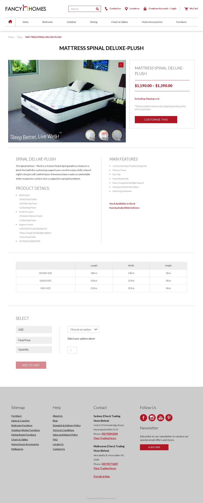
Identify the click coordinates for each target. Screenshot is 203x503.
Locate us (132, 8)
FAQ (55, 439)
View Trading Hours (105, 438)
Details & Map (102, 476)
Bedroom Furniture (21, 425)
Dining (93, 21)
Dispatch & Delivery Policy (67, 425)
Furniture (181, 21)
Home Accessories (152, 21)
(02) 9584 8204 (110, 434)
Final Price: (24, 340)
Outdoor (71, 21)
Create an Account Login (160, 8)
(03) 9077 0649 (110, 464)
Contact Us (59, 449)
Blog (55, 420)
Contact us (112, 8)
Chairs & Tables (119, 21)
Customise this (156, 119)
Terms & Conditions (63, 430)
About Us (57, 416)
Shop (19, 37)
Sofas (26, 21)
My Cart (191, 8)
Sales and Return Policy (65, 434)
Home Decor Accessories (25, 444)
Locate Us (58, 444)
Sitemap (18, 407)
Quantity (23, 349)
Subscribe (154, 447)
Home (11, 37)
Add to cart (31, 365)
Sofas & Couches (20, 420)
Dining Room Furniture (23, 434)
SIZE (21, 329)
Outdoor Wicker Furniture (25, 430)
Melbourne (17, 449)
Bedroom (47, 21)
